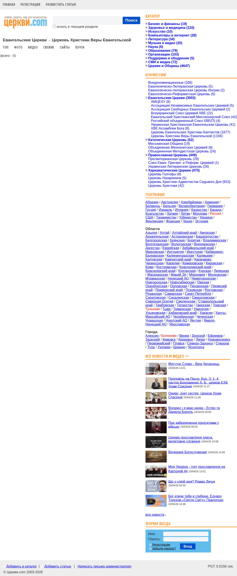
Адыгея (151, 232)
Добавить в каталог (21, 566)
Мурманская (155, 278)
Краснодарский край (195, 267)
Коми (150, 267)
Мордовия (197, 274)
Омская (203, 282)
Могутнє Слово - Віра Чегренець (193, 364)
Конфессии (156, 75)
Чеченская (205, 316)
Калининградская (180, 255)
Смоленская (185, 301)
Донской (198, 336)
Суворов (222, 343)
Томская (219, 305)
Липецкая (221, 271)
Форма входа (158, 523)
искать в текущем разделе (75, 26)
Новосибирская (182, 282)
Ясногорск (196, 347)
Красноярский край (160, 271)
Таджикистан (166, 217)
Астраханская (182, 236)
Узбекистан (188, 217)
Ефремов (215, 336)
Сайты (65, 47)
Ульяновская (155, 313)
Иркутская (195, 252)
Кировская (214, 263)
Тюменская (182, 309)
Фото (18, 47)
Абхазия (152, 202)
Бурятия (193, 240)
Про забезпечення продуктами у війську (193, 424)
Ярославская (179, 324)
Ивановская (155, 252)
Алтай (164, 232)
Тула (151, 347)
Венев (184, 336)
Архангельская (157, 236)
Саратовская (156, 297)
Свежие (48, 47)
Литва (185, 213)
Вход (188, 546)
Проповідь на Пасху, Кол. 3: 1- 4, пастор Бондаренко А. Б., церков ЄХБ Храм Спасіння (198, 382)
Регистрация (30, 4)
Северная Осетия (159, 301)
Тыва (166, 309)
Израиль (165, 210)
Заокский (153, 339)
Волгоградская (157, 244)
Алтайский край (184, 232)
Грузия (151, 210)
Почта (80, 47)
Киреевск (186, 339)
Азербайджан (191, 202)
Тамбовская (164, 305)
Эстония (201, 221)
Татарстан (185, 305)
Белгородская (156, 240)
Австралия (169, 202)
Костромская (166, 267)
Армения (212, 202)
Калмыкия (205, 255)
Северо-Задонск (200, 343)
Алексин (152, 336)
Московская (217, 274)
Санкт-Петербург (198, 294)
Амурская (207, 232)
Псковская (194, 290)
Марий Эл (178, 274)
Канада (215, 210)
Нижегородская (204, 278)
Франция (173, 221)
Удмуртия (201, 309)
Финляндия (154, 221)
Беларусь (153, 206)
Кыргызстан (155, 213)
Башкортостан (207, 236)
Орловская (178, 286)
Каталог (153, 16)
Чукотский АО (176, 320)
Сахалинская (179, 297)
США (149, 217)
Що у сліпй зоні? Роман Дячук (191, 481)
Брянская (177, 240)
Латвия (172, 213)
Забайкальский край (198, 248)
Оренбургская (156, 286)
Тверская (203, 305)
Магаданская (157, 274)
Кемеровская (192, 263)
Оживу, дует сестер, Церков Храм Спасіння (194, 395)
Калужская (154, 259)
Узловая (164, 347)
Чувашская (154, 320)
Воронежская (204, 244)
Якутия (195, 320)
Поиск (131, 20)
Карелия (173, 263)
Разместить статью (61, 4)
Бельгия (169, 206)
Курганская (187, 271)
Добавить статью (57, 566)
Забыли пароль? (164, 548)
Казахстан (199, 210)
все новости (155, 514)
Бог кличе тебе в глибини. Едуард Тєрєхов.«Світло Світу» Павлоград (195, 498)
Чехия (187, 221)
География (155, 194)
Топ (5, 47)
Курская (204, 271)
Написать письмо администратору (104, 566)
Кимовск (169, 339)
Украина (206, 217)
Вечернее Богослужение (187, 452)
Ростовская (214, 290)
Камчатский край (178, 259)
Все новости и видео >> (167, 356)
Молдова (200, 213)
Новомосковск (219, 339)
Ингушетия (175, 252)
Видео (33, 47)
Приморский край (169, 290)
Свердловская (203, 297)
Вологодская (181, 244)
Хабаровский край (182, 313)
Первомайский (158, 343)
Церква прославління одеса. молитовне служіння (190, 439)
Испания (181, 210)
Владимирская (214, 240)
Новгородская (156, 282)
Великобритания (192, 206)
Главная (9, 4)
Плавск (178, 343)
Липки (200, 339)
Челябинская (183, 316)
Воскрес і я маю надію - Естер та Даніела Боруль (194, 410)
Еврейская (170, 248)
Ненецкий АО (178, 278)
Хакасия (206, 313)
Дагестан (153, 248)
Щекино (179, 347)
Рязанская (154, 294)
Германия (215, 206)
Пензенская (199, 286)
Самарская (173, 294)
